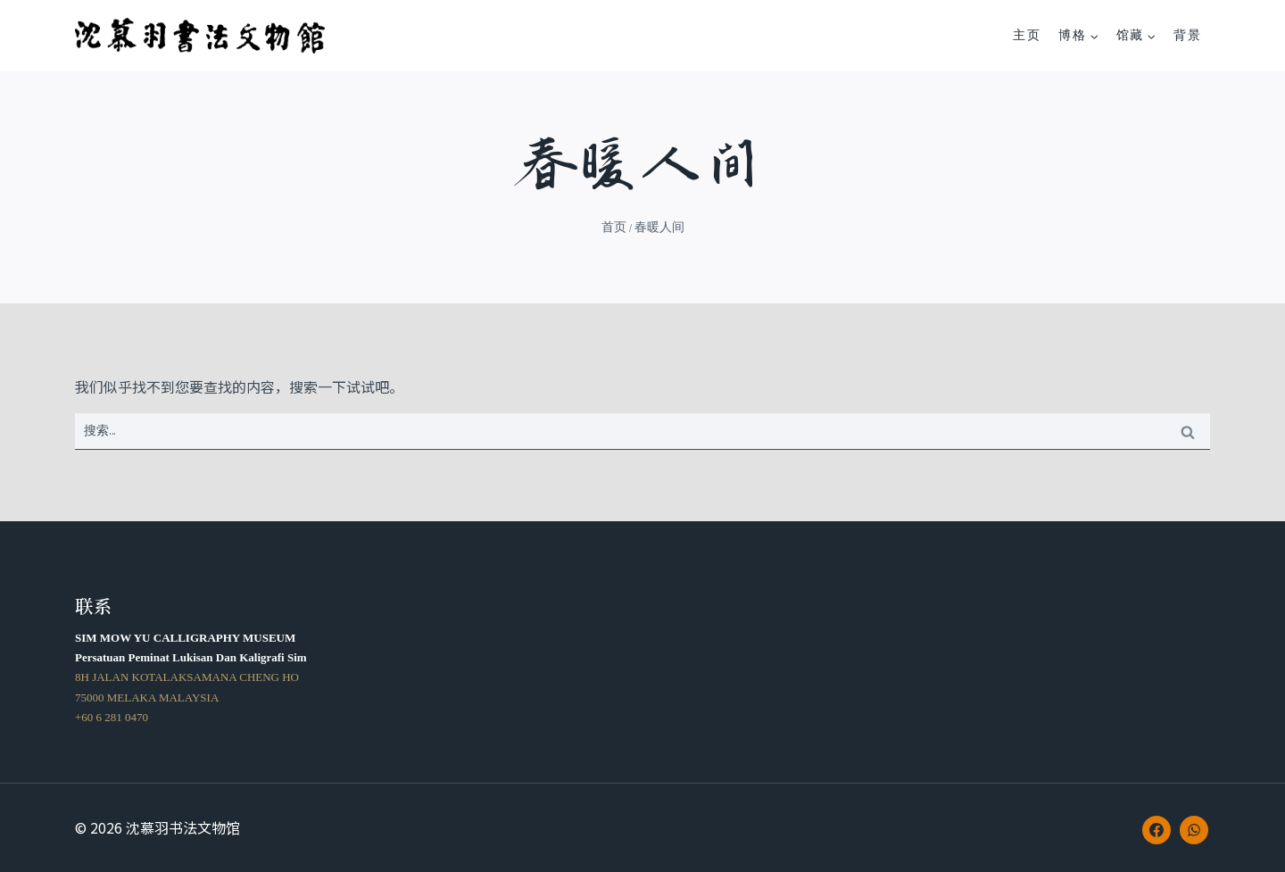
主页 (1026, 35)
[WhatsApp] (1194, 830)
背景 (1187, 35)
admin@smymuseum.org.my (142, 736)
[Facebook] (1156, 830)
